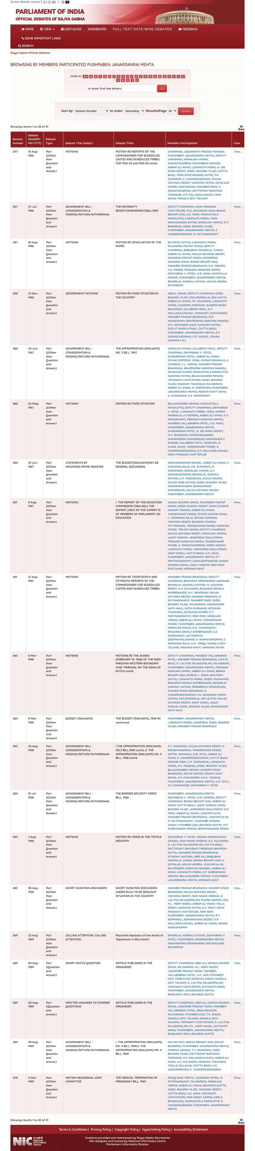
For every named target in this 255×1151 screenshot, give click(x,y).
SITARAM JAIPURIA (180, 856)
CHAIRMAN (175, 151)
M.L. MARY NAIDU (179, 903)
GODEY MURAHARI (215, 679)
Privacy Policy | (102, 1129)
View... (238, 151)
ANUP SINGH (176, 553)
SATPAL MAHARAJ (179, 754)
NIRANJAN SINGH (179, 348)
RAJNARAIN (175, 285)
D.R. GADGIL (200, 336)
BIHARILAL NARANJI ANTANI (186, 281)
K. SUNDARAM (177, 395)
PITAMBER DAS (187, 825)
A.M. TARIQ (198, 643)
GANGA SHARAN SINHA (183, 502)
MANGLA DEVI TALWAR (192, 198)
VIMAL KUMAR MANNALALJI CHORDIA (196, 413)
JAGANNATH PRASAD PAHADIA (204, 151)
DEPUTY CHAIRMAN (180, 206)
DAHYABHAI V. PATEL (181, 273)
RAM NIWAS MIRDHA (192, 841)
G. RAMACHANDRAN (191, 545)
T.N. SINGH (213, 1014)
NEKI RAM (217, 565)
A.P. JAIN (202, 975)
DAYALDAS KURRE (179, 372)
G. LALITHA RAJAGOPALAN (193, 663)
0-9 (85, 76)
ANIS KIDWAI (186, 186)
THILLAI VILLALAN (179, 1065)
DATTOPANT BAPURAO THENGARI (190, 848)
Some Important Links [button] (41, 38)
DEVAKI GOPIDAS (179, 360)
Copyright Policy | (127, 1129)
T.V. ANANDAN (177, 746)
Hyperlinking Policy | (157, 1129)
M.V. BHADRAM (178, 435)
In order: (117, 111)
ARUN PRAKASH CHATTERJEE (187, 454)
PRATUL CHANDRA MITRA (201, 1077)
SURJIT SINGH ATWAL (182, 328)
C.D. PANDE (175, 269)
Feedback (188, 29)
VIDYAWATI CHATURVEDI (210, 313)
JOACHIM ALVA (210, 813)
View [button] (47, 29)
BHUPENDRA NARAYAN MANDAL (207, 321)
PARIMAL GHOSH (179, 1050)
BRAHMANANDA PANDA (213, 828)
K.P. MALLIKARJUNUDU (198, 194)
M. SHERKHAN (200, 387)
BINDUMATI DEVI (179, 994)
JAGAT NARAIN (177, 537)
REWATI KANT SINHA (212, 391)
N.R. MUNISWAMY (203, 627)
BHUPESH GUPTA (179, 242)
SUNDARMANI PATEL (181, 356)
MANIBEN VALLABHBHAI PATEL (188, 423)
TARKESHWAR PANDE (201, 446)
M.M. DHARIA (205, 797)
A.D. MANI (192, 214)
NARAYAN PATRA (202, 182)
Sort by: (67, 111)
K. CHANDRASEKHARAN (193, 448)
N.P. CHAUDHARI (188, 777)
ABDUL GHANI (177, 293)
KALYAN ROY (176, 1042)
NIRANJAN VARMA (196, 159)
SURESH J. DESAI (197, 675)
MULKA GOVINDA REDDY (207, 254)
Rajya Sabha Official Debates (30, 53)
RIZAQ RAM (175, 1077)
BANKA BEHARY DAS (203, 262)
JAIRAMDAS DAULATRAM (205, 537)
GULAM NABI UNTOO (181, 482)
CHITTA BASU (207, 328)
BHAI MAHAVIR (206, 1010)
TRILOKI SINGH (188, 529)
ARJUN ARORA (216, 281)
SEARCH (25, 46)
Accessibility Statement (191, 1129)
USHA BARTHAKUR (204, 561)
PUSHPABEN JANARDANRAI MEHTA (191, 155)
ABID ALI (199, 856)
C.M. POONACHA (190, 478)
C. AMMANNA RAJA (180, 518)
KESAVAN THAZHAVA (191, 384)
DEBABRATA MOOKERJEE (208, 687)
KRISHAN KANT (194, 568)
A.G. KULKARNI (188, 588)
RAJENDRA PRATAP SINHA (185, 246)
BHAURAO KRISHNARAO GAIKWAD (206, 581)
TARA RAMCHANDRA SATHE (194, 175)
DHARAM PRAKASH (204, 596)
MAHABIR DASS (207, 186)
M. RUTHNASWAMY (205, 234)
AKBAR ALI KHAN (179, 167)
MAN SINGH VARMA (199, 1097)
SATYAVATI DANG (213, 986)
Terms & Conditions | (74, 1129)
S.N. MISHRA (216, 265)
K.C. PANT (208, 907)
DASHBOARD (97, 29)
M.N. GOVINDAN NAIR (200, 210)
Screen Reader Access (25, 1)
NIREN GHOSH (186, 506)
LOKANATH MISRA (203, 167)
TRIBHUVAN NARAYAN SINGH (194, 978)
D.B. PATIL (199, 754)
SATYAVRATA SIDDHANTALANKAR (185, 637)
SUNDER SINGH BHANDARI (185, 691)
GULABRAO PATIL (194, 309)
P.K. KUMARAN (200, 301)
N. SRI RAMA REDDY (209, 431)
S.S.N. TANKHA (210, 777)
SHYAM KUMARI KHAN (211, 514)
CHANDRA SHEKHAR (191, 305)
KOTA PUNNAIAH (195, 608)
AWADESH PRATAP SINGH (184, 258)
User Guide (71, 29)
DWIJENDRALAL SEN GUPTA (207, 297)
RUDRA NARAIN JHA (214, 900)
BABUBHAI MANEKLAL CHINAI (203, 250)
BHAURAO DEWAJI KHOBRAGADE (189, 631)
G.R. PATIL (222, 781)
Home (28, 28)
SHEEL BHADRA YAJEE (201, 171)
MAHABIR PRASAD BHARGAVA (187, 265)
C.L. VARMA (189, 364)
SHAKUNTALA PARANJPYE (210, 372)
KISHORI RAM (176, 762)
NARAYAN (210, 442)
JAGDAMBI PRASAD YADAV (185, 971)
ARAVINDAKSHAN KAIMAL (184, 462)
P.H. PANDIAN (186, 766)
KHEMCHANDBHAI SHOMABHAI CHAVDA (194, 163)
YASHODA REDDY (179, 522)
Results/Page (156, 111)
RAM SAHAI (175, 568)
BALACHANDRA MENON (206, 376)
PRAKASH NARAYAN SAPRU (202, 269)
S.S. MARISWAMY (199, 395)
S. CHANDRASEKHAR (196, 179)
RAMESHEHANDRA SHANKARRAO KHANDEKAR (190, 437)
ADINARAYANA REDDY (198, 919)
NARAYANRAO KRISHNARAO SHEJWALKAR (196, 943)
